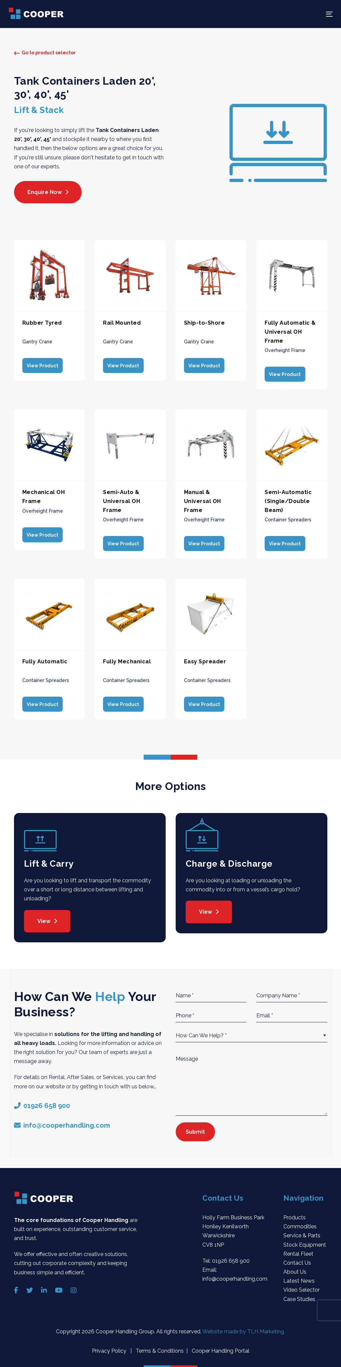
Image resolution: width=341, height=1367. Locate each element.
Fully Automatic (45, 659)
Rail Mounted (122, 323)
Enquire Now (47, 192)
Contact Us (297, 1259)
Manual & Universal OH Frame (202, 500)
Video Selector (301, 1286)
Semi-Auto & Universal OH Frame (121, 500)
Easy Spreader (205, 659)
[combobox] (251, 1032)
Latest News (299, 1277)
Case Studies (299, 1295)
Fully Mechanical (127, 659)
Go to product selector (45, 52)
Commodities (300, 1223)
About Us (294, 1268)
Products (294, 1214)
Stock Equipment (304, 1241)
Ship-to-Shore (204, 323)
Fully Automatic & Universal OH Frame (290, 332)
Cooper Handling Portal (219, 1347)
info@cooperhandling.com (234, 1275)
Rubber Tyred (42, 323)
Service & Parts (301, 1232)
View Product (41, 365)
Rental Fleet (298, 1250)
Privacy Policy (110, 1347)
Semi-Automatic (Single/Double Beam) (288, 500)
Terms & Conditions (159, 1347)
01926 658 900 (231, 1257)
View (47, 917)
